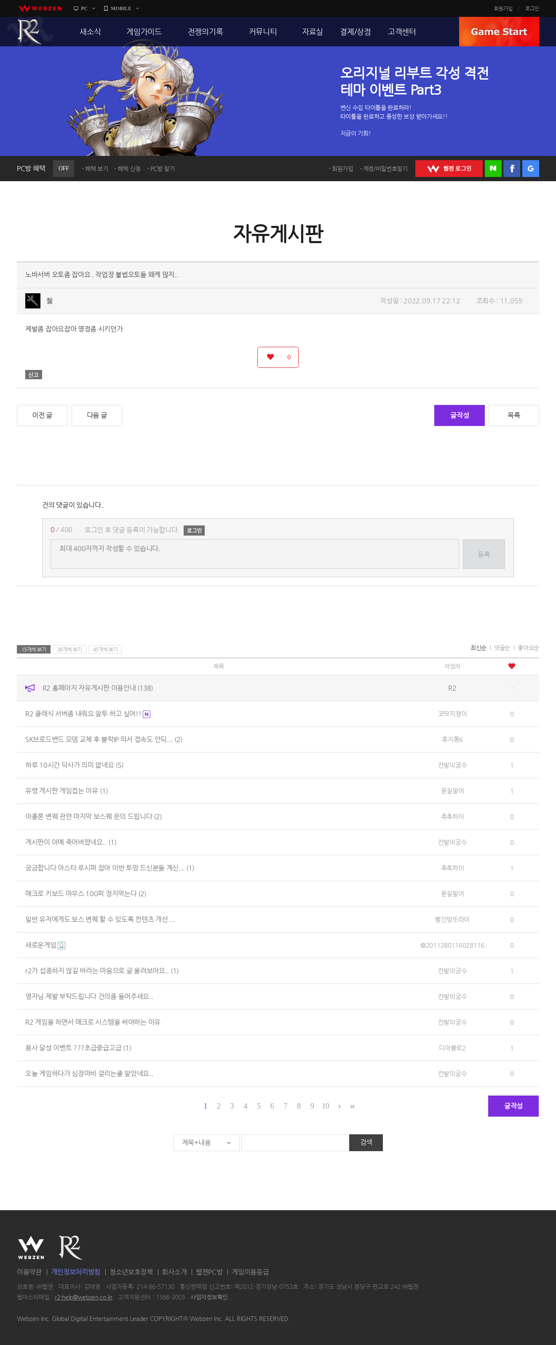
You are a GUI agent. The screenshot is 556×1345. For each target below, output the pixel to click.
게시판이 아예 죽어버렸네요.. (70, 842)
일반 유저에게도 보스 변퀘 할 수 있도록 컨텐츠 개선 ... (100, 919)
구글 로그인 (530, 168)
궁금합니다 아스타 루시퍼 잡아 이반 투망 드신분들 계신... (109, 868)
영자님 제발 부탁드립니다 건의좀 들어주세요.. (89, 996)
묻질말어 (452, 790)
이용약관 (29, 1272)
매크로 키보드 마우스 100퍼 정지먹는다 (85, 894)
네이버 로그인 (493, 168)
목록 (514, 415)
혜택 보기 (96, 168)
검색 (366, 1142)
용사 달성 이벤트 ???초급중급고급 (78, 1048)
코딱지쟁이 (452, 713)
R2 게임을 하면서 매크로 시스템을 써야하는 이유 (92, 1022)
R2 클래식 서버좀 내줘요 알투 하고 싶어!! (87, 714)
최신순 (478, 647)
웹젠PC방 (209, 1272)
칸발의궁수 (452, 765)
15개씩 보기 (33, 649)
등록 (484, 554)
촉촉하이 (452, 816)
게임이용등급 (250, 1272)
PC (84, 8)
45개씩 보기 (105, 649)
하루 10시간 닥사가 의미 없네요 (74, 765)
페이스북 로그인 (511, 168)
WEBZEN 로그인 (449, 168)
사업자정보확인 (209, 1297)
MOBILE (121, 8)
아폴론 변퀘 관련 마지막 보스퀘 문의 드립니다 (93, 816)
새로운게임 (45, 945)
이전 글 (42, 415)
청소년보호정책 (131, 1272)
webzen (40, 8)
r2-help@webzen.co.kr (83, 1297)
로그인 (532, 8)
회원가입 (503, 8)
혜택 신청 (129, 168)
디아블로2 (452, 1047)
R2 (30, 31)
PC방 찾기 (162, 168)
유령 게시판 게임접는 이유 (66, 791)
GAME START (499, 31)
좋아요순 (528, 647)
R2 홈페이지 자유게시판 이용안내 (98, 688)
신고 (33, 374)
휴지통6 (452, 739)
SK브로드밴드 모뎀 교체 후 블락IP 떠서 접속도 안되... (103, 739)
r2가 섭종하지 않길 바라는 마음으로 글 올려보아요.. (102, 971)
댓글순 (502, 647)
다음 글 (97, 415)
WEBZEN (31, 1247)
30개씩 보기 (69, 649)
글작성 (459, 415)
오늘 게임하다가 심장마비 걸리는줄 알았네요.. (89, 1073)
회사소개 (174, 1272)
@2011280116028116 (452, 944)
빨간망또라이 (452, 919)
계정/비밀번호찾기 (385, 168)
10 (325, 1106)
